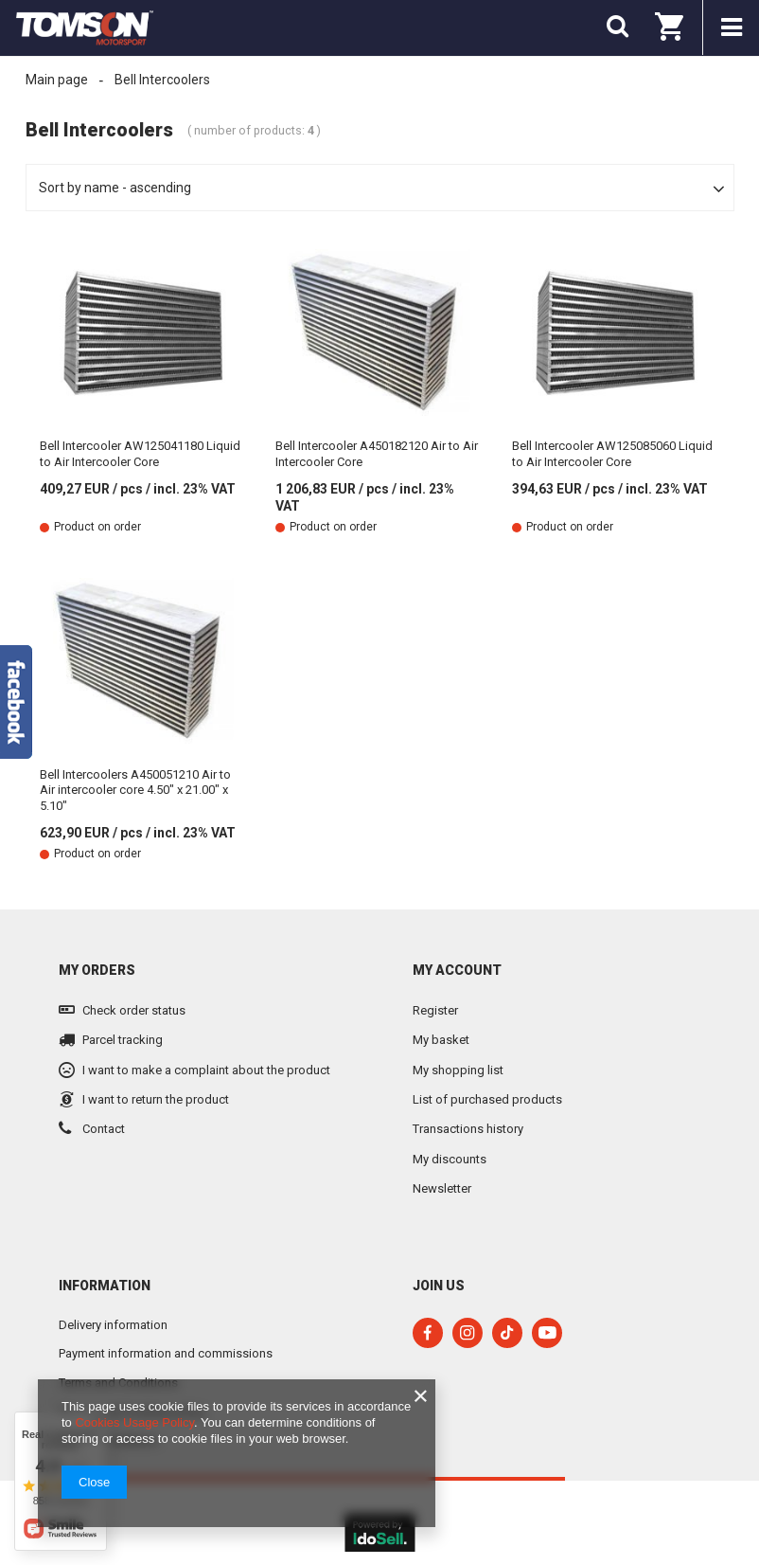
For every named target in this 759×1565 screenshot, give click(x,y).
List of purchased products (487, 1099)
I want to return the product (155, 1099)
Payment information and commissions (166, 1353)
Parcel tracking (122, 1040)
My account (457, 970)
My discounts (449, 1159)
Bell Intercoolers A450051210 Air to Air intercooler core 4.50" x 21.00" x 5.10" (135, 790)
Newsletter (442, 1188)
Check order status (133, 1010)
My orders (97, 970)
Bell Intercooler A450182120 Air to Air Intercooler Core (376, 454)
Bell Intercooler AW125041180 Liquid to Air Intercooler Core (140, 454)
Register (435, 1010)
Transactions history (468, 1129)
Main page (57, 79)
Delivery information (113, 1325)
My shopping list (458, 1070)
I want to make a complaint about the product (206, 1070)
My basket (441, 1040)
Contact (103, 1129)
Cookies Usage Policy (134, 1422)
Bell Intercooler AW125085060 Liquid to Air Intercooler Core (612, 454)
